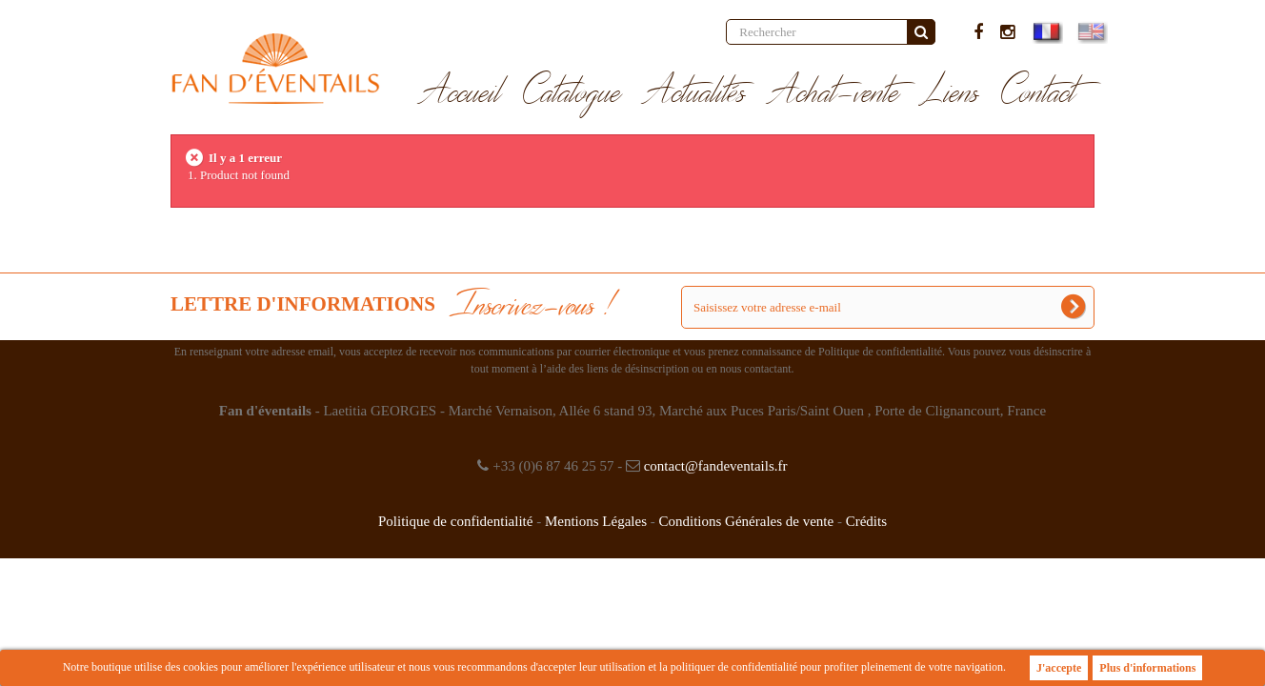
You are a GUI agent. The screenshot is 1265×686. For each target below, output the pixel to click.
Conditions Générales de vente (745, 521)
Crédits (866, 521)
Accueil (460, 93)
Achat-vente (834, 93)
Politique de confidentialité (455, 521)
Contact (1038, 93)
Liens (950, 93)
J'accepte (1058, 668)
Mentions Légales (596, 521)
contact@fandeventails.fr (716, 466)
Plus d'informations (1147, 668)
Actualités (695, 93)
